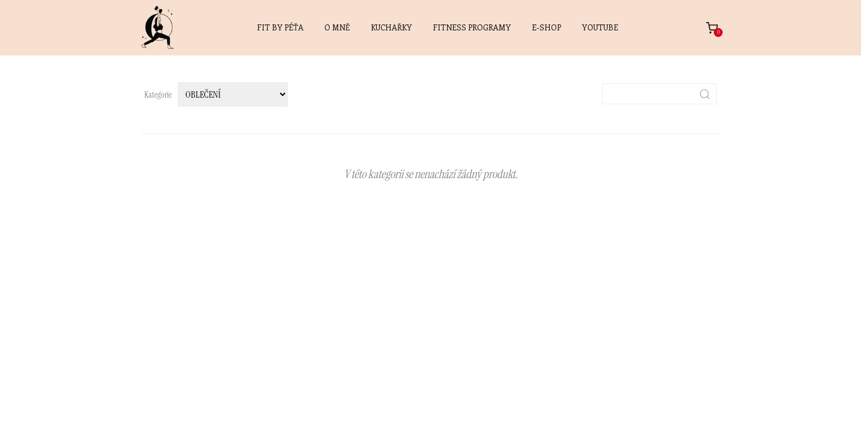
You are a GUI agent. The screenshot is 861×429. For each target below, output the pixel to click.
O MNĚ (337, 27)
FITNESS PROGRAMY (472, 27)
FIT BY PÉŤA (280, 27)
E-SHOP (546, 27)
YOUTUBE (600, 27)
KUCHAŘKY (391, 27)
